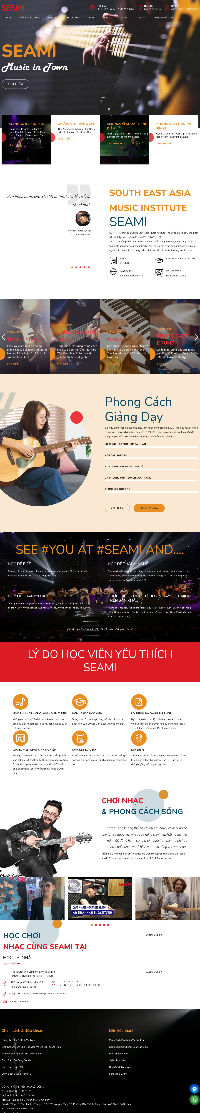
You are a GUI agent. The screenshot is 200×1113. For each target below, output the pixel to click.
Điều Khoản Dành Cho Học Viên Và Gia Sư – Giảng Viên (31, 1047)
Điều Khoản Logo (118, 1053)
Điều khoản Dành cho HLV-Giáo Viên (21, 1053)
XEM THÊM (11, 963)
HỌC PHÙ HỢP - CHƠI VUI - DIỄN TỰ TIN (40, 713)
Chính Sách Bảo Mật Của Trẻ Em (126, 1040)
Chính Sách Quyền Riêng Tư (16, 1074)
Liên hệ (123, 17)
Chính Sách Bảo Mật (12, 1067)
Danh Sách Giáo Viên (120, 1067)
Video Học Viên (117, 1060)
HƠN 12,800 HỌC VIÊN (87, 713)
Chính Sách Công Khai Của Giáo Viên (128, 1047)
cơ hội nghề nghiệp (164, 17)
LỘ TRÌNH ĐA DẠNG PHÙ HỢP (151, 713)
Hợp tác (107, 17)
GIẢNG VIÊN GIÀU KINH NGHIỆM (34, 750)
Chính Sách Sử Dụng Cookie (16, 1060)
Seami (8, 17)
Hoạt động (73, 17)
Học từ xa (53, 17)
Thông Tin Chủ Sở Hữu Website (19, 1040)
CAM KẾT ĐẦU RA (84, 750)
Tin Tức (91, 17)
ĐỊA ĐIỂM (137, 750)
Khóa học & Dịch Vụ (29, 17)
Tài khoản (140, 17)
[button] (72, 267)
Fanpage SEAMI (118, 1074)
